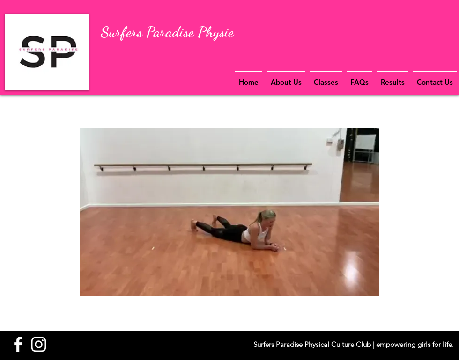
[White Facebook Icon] (18, 344)
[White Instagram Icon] (39, 344)
